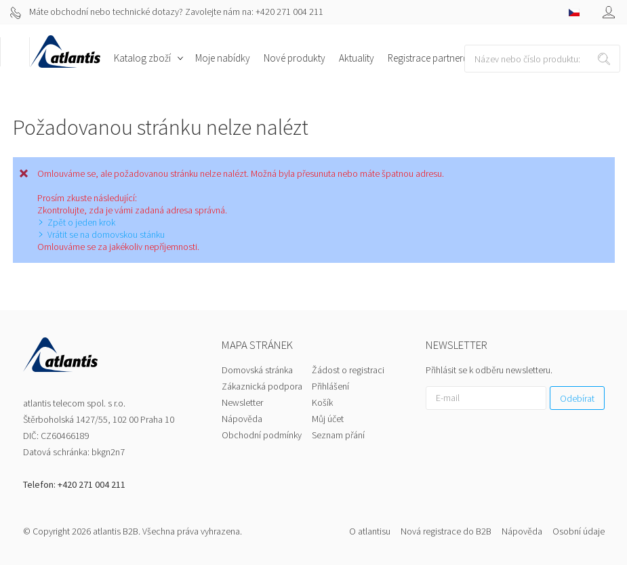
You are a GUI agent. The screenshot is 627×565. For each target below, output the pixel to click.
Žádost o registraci (348, 370)
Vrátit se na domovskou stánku (106, 234)
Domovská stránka (257, 370)
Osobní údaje (578, 531)
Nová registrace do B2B (446, 531)
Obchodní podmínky (262, 435)
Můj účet (328, 419)
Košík (322, 402)
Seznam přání (338, 435)
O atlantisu (369, 531)
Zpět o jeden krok (81, 222)
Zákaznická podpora (262, 386)
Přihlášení (330, 386)
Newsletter (242, 402)
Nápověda (242, 419)
